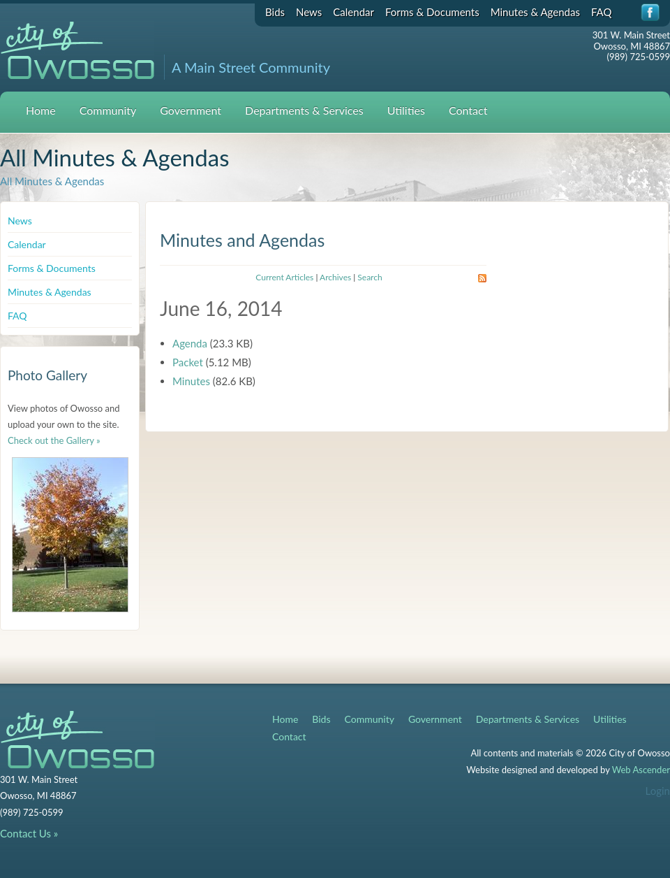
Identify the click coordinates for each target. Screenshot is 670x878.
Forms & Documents (432, 12)
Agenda (189, 343)
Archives (335, 277)
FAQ (601, 12)
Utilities (406, 110)
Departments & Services (304, 110)
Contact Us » (29, 833)
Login (658, 790)
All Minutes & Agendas (52, 181)
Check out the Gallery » (54, 440)
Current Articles (284, 277)
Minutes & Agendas (535, 12)
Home (41, 110)
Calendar (353, 12)
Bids (275, 12)
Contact (468, 110)
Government (190, 110)
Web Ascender (641, 769)
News (309, 12)
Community (108, 110)
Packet (187, 362)
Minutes (191, 381)
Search (369, 277)
